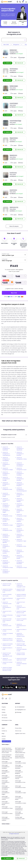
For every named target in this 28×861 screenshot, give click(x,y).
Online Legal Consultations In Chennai (19, 777)
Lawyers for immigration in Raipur (6, 464)
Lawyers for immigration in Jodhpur (20, 525)
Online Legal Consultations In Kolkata (5, 782)
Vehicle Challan (6, 824)
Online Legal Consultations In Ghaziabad (19, 767)
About (3, 728)
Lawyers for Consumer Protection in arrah (22, 649)
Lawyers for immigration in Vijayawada (20, 448)
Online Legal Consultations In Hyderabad (5, 777)
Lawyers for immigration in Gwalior (20, 495)
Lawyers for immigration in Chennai (20, 530)
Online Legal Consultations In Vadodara (19, 813)
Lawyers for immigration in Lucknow (6, 552)
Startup (3, 709)
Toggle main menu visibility (26, 1)
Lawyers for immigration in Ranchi (6, 484)
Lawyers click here (6, 741)
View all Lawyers (14, 226)
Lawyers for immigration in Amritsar (6, 520)
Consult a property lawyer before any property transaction (20, 756)
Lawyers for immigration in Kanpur (6, 546)
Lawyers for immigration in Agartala (6, 541)
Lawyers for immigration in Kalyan (20, 505)
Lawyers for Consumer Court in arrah (21, 607)
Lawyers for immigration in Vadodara (6, 473)
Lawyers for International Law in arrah (21, 626)
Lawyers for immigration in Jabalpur (20, 500)
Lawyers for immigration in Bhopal (6, 495)
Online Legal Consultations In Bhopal (5, 803)
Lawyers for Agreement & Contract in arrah (21, 640)
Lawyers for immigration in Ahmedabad (20, 464)
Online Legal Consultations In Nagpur (5, 793)
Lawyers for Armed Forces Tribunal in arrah (7, 620)
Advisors (4, 736)
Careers (3, 739)
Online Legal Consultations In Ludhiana (5, 819)
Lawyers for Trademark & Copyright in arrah (21, 585)
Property (4, 707)
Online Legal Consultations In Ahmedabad (5, 787)
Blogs (3, 733)
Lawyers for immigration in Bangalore (20, 484)
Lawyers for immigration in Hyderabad (6, 448)
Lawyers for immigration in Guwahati (20, 454)
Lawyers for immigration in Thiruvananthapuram (22, 489)
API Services (4, 717)
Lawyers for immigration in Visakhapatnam (6, 454)
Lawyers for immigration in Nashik (20, 511)
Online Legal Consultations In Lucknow (5, 798)
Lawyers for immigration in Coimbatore (6, 536)
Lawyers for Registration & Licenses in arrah (21, 635)
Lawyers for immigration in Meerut (20, 552)
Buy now (14, 293)
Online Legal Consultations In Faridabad (5, 767)
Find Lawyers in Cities (7, 720)
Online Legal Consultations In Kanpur (19, 798)
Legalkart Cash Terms (20, 733)
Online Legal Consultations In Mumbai (5, 772)
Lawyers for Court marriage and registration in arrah (7, 654)
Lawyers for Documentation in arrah (7, 607)
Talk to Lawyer (5, 744)
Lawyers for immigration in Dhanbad (20, 479)
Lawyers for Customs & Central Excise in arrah (7, 591)
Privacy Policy (18, 728)
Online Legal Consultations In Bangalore (19, 772)
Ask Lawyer (4, 715)
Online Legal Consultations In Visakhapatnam (19, 808)
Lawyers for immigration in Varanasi (6, 557)
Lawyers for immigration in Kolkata (20, 557)
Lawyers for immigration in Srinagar (6, 479)
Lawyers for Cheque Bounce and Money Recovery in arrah (7, 669)
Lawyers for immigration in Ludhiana (20, 520)
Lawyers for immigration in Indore (6, 500)
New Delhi (6, 44)
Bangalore (16, 44)
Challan (3, 712)
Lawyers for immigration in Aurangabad (6, 459)
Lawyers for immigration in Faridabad (20, 473)
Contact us (4, 731)
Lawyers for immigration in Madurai (20, 536)
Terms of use (18, 731)
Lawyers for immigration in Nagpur (6, 511)
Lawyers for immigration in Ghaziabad (20, 562)
